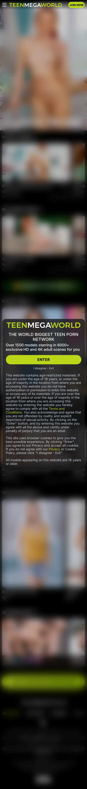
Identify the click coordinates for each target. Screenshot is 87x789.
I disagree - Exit (43, 368)
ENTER (43, 359)
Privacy (54, 449)
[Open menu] (4, 4)
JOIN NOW (76, 5)
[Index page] (35, 5)
